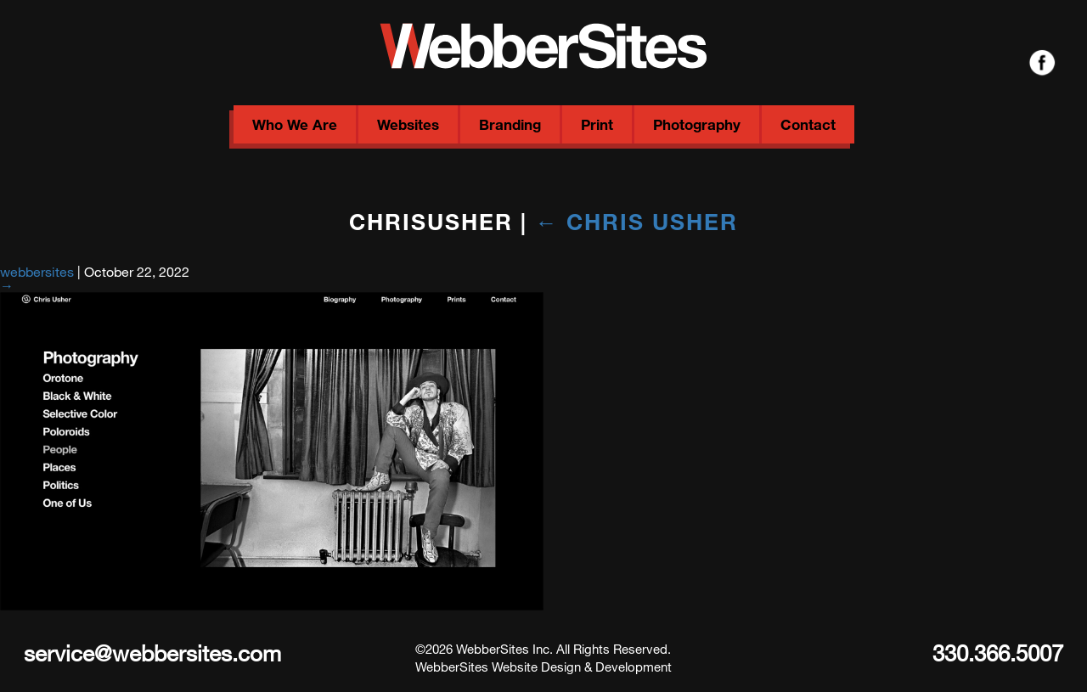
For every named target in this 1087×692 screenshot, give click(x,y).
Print (597, 124)
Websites (408, 124)
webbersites (37, 271)
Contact (808, 124)
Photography (697, 124)
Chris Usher (636, 221)
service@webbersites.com (152, 653)
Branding (510, 124)
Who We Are (294, 124)
